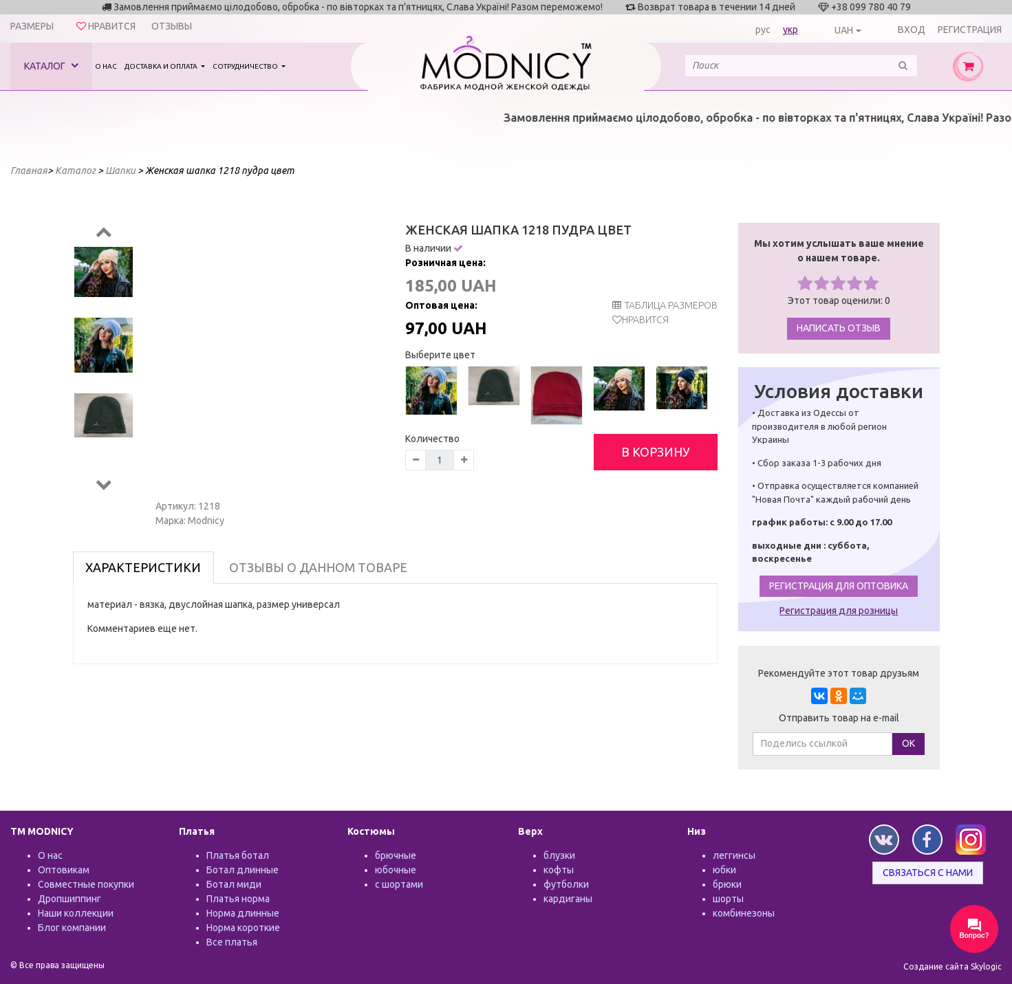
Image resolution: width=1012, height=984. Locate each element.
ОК (908, 743)
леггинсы (734, 855)
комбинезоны (744, 913)
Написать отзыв (839, 328)
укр (790, 29)
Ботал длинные (242, 869)
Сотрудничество (246, 66)
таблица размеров (665, 305)
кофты (558, 869)
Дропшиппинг (69, 898)
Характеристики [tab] (143, 567)
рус (763, 29)
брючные (395, 855)
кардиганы (567, 898)
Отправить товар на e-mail (839, 717)
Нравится (645, 319)
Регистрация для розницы (838, 610)
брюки (727, 884)
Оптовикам (63, 869)
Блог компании (72, 927)
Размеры (32, 26)
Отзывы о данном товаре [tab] (318, 567)
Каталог (51, 66)
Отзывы (171, 26)
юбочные (395, 869)
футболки (566, 884)
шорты (728, 898)
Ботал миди (233, 884)
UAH (844, 30)
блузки (559, 855)
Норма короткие (243, 927)
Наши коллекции (76, 913)
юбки (724, 869)
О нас (106, 66)
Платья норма (238, 898)
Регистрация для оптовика (838, 585)
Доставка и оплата (162, 66)
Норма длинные (242, 913)
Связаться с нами (928, 872)
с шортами (399, 884)
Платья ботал (237, 855)
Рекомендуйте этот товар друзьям (838, 673)
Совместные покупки (86, 884)
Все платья (231, 942)
